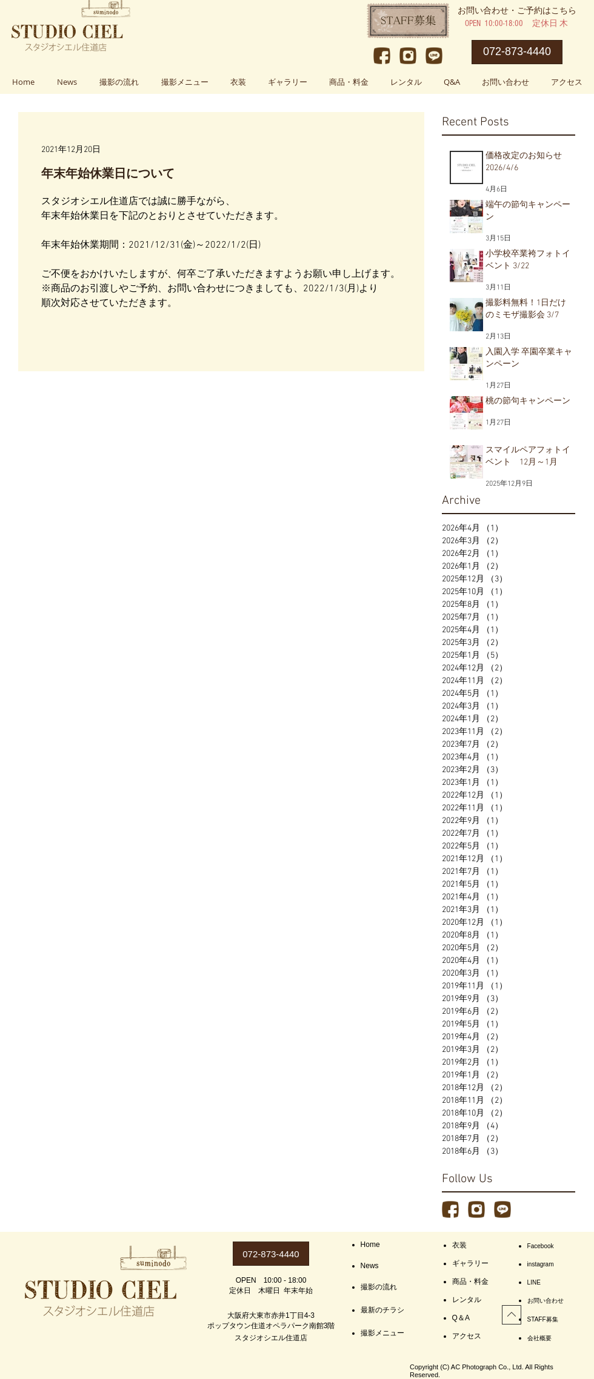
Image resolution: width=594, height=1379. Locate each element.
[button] (184, 82)
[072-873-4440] (517, 52)
